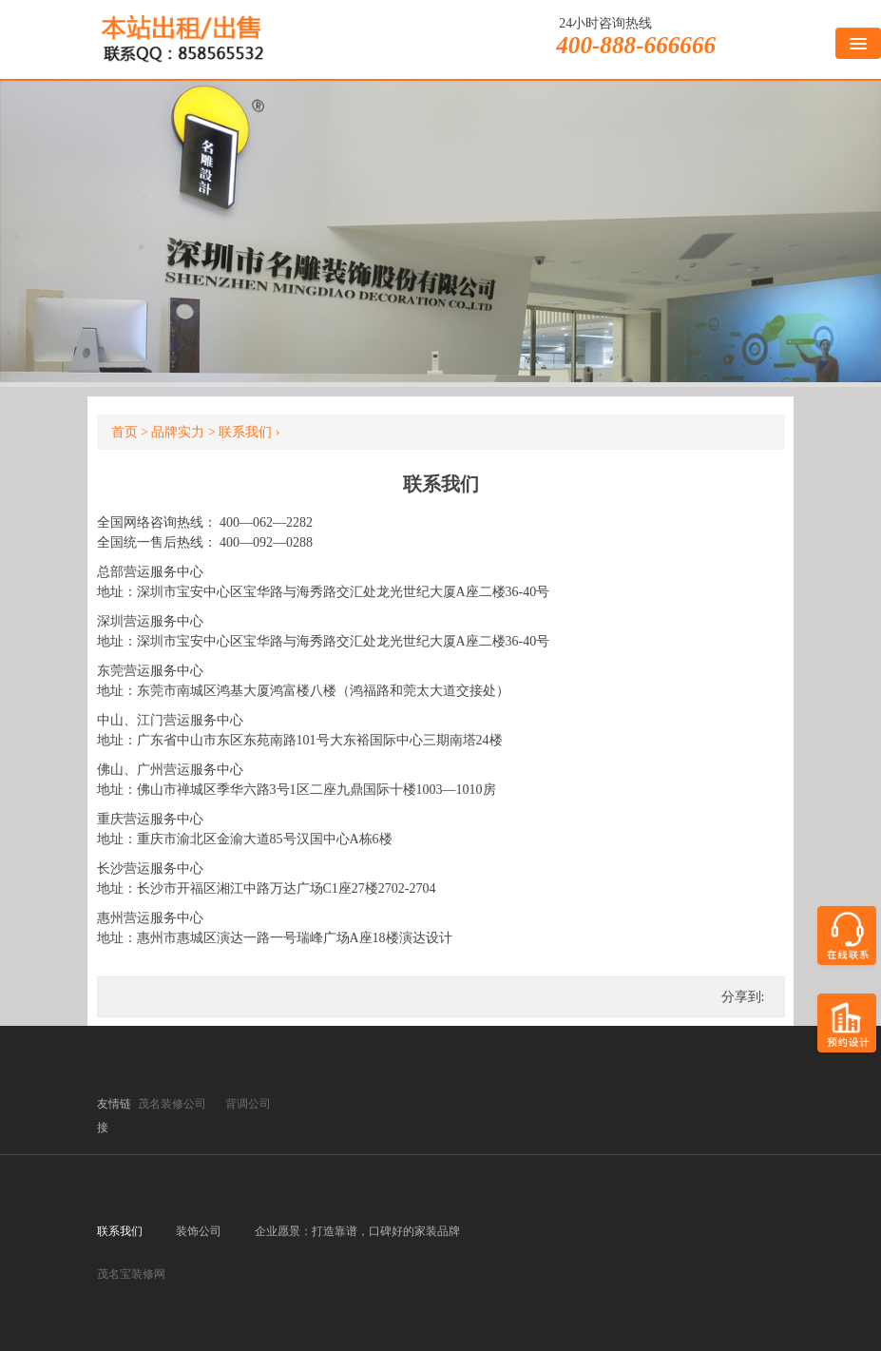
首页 (124, 432)
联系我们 (245, 432)
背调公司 (248, 1103)
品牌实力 (177, 432)
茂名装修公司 (172, 1103)
